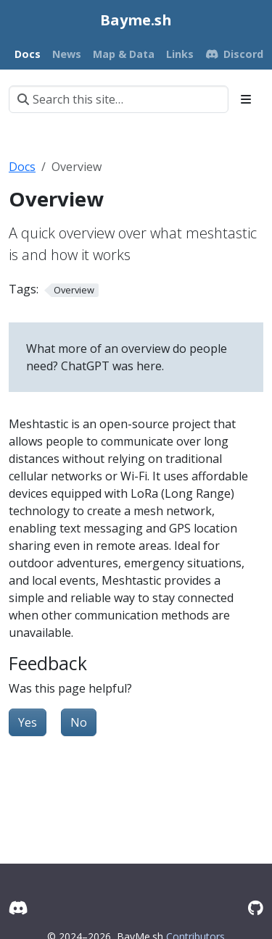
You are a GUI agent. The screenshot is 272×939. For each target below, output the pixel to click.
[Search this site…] (118, 99)
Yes (27, 722)
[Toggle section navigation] (246, 99)
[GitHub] (255, 907)
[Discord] (18, 907)
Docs (22, 167)
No (78, 722)
